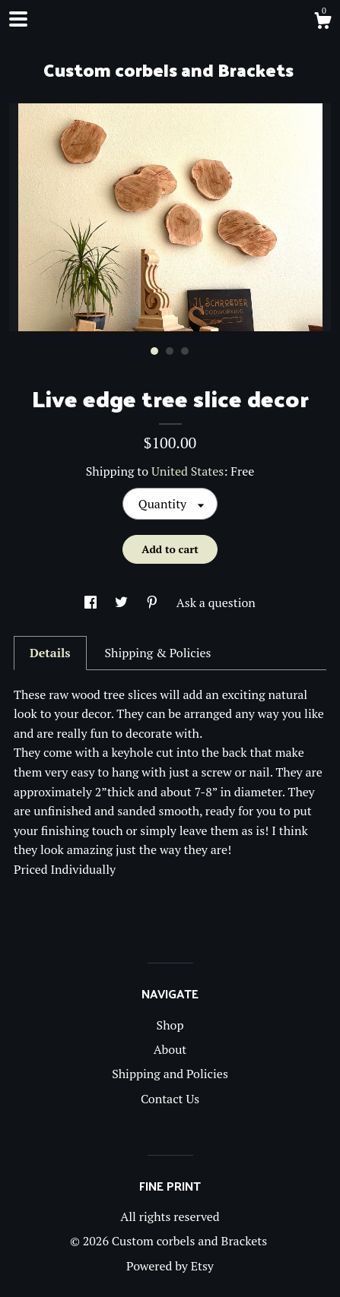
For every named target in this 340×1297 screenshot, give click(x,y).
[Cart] (322, 22)
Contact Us (170, 1098)
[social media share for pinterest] (153, 602)
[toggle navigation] (18, 19)
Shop (170, 1025)
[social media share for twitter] (123, 602)
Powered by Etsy (170, 1265)
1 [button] (154, 351)
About (170, 1049)
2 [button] (169, 351)
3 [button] (185, 351)
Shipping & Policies (157, 652)
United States (187, 471)
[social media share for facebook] (92, 602)
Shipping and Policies (170, 1073)
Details (50, 652)
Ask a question (216, 602)
